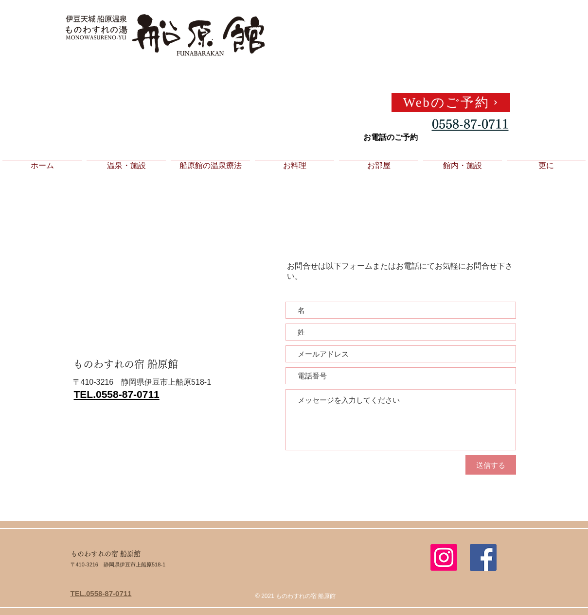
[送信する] (490, 465)
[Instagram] (443, 557)
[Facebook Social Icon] (483, 557)
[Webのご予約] (451, 102)
